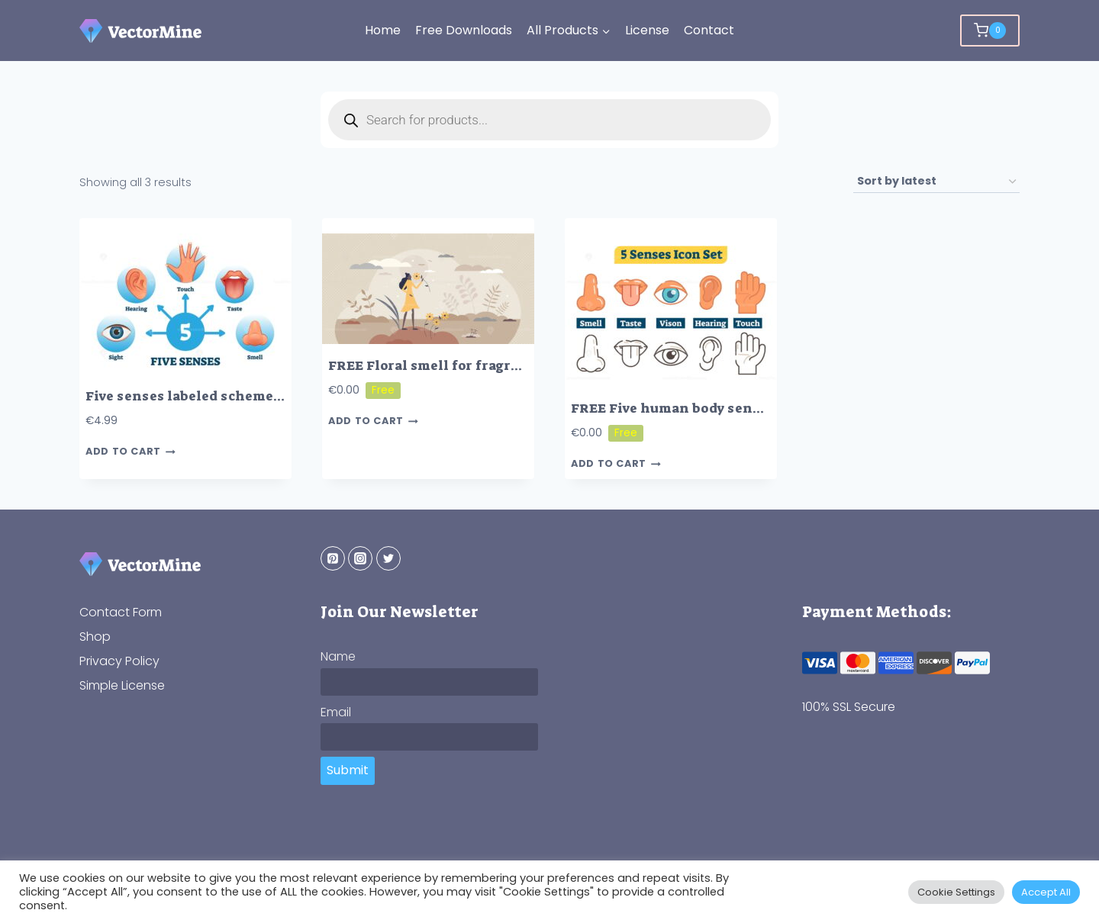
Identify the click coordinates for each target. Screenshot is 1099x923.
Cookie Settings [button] (956, 892)
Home (383, 30)
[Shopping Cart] (990, 30)
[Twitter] (388, 558)
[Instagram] (360, 558)
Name (338, 656)
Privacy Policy (119, 661)
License (647, 30)
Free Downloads (463, 30)
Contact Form (120, 612)
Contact (709, 30)
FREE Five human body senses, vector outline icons (744, 408)
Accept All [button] (1046, 892)
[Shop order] (936, 182)
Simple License (122, 685)
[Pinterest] (333, 558)
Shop (95, 636)
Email (336, 712)
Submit (348, 770)
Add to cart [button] (130, 451)
